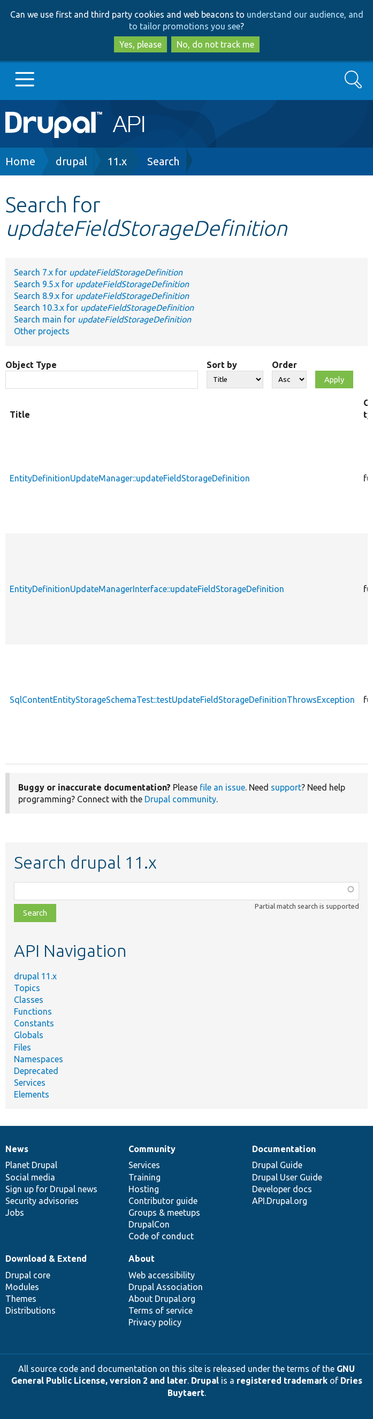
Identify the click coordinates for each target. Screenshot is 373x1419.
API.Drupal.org (279, 1201)
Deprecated (36, 1071)
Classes (28, 999)
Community (152, 1149)
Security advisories (42, 1201)
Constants (34, 1023)
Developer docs (282, 1189)
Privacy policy (154, 1322)
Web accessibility (161, 1275)
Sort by (222, 365)
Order (284, 365)
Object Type (31, 365)
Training (144, 1177)
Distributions (30, 1310)
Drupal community (180, 799)
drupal (71, 161)
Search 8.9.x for (101, 296)
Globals (28, 1035)
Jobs (14, 1212)
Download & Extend (46, 1258)
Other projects (42, 331)
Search (163, 161)
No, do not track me (215, 44)
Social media (30, 1177)
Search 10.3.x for (104, 307)
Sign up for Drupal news (51, 1189)
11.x (117, 161)
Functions (33, 1011)
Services (29, 1082)
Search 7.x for (98, 272)
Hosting (143, 1189)
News (16, 1149)
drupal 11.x (35, 976)
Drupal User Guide (287, 1177)
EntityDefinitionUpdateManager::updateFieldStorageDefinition (130, 478)
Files (22, 1047)
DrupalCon (149, 1224)
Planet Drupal (31, 1165)
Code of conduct (161, 1236)
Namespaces (38, 1059)
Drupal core (27, 1275)
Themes (20, 1298)
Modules (22, 1287)
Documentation (284, 1149)
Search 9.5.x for (101, 284)
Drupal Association (165, 1287)
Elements (31, 1094)
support (286, 787)
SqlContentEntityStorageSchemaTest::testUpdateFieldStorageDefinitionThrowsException (182, 699)
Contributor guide (162, 1201)
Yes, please (140, 44)
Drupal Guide (277, 1165)
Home (20, 161)
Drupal (205, 1380)
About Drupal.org (161, 1298)
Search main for (102, 319)
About (141, 1258)
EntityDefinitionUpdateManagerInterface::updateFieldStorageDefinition (147, 589)
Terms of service (160, 1310)
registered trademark (282, 1380)
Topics (27, 988)
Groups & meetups (164, 1212)
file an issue (222, 787)
